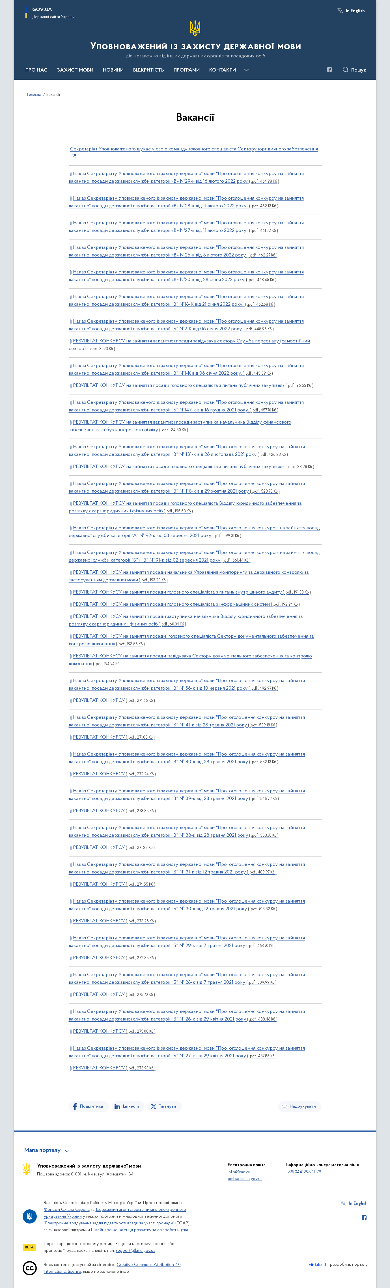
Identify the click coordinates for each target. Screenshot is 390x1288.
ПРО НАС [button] (36, 70)
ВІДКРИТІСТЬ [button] (148, 70)
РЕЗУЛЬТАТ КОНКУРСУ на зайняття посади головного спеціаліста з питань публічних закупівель (193, 385)
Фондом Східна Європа (67, 1209)
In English (355, 11)
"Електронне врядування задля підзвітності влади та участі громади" (109, 1223)
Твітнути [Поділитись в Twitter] (167, 1106)
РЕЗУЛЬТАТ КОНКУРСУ (114, 700)
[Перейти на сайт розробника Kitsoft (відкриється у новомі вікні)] (318, 1265)
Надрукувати (303, 1106)
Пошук (358, 70)
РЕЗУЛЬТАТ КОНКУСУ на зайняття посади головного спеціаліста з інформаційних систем (186, 604)
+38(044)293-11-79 (303, 1172)
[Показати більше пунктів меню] (246, 70)
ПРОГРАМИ (187, 70)
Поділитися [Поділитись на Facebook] (91, 1106)
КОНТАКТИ (222, 70)
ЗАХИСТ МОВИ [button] (75, 70)
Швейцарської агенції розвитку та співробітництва (139, 1230)
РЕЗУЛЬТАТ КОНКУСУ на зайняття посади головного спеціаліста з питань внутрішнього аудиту (192, 592)
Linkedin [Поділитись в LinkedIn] (131, 1106)
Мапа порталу (42, 1150)
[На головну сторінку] (195, 39)
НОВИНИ (113, 70)
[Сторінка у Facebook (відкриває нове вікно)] (329, 69)
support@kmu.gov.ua (135, 1250)
